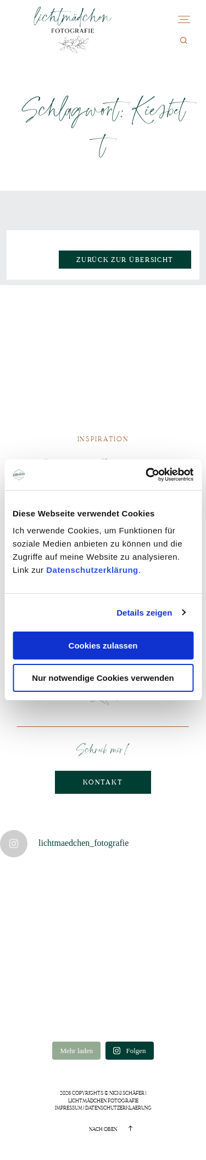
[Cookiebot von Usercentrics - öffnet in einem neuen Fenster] (146, 475)
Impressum (68, 1108)
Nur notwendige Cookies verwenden (103, 678)
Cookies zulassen (103, 645)
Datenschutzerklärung (92, 570)
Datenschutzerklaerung (118, 1108)
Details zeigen (144, 612)
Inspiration (103, 439)
